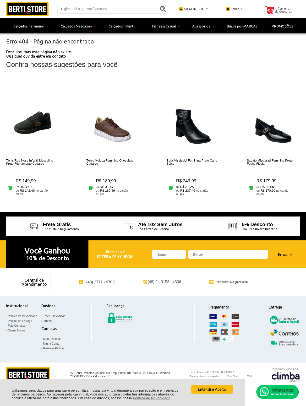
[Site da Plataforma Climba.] (286, 375)
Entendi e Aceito (212, 389)
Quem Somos (16, 330)
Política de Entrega (20, 321)
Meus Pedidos (52, 339)
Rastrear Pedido (53, 348)
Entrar (235, 9)
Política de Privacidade (151, 398)
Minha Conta (51, 343)
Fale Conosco (17, 325)
